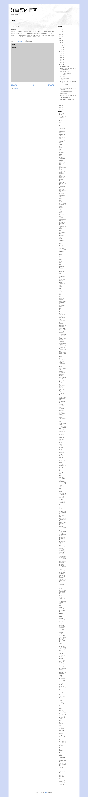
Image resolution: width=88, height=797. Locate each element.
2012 (60, 102)
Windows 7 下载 (62, 760)
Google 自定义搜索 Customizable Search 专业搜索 (62, 557)
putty (60, 694)
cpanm (60, 468)
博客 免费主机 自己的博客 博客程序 (62, 167)
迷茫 (60, 264)
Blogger (46, 792)
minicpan (61, 645)
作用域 (60, 446)
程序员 (60, 198)
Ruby (60, 702)
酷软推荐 (61, 251)
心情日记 (61, 341)
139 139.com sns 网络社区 (61, 114)
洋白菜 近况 (61, 372)
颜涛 (60, 366)
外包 (60, 311)
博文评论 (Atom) (17, 88)
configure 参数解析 (64, 84)
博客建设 (61, 195)
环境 (60, 233)
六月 (61, 55)
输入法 (60, 296)
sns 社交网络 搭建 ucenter (62, 715)
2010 (60, 105)
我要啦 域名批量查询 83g (62, 326)
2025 (60, 31)
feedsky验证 (61, 501)
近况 (60, 243)
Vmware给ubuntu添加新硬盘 (66, 86)
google (60, 545)
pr (59, 691)
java (60, 607)
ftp (59, 504)
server (60, 707)
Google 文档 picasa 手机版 (62, 553)
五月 (61, 57)
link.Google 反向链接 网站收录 (62, 620)
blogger (60, 455)
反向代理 (61, 214)
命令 (60, 275)
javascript (61, 613)
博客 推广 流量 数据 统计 (62, 177)
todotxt (60, 731)
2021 (60, 36)
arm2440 (61, 452)
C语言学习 (61, 460)
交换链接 (61, 240)
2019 (60, 38)
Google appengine (61, 570)
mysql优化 (61, 655)
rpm (59, 700)
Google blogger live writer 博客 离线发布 (62, 576)
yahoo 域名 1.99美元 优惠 (62, 776)
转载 (60, 441)
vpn (59, 749)
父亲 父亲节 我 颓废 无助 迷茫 (62, 223)
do (59, 479)
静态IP (60, 245)
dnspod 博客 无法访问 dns (62, 478)
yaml (60, 778)
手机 (60, 294)
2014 (60, 40)
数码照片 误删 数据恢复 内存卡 (62, 302)
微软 (60, 319)
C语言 (60, 459)
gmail (60, 526)
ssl (59, 725)
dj (59, 473)
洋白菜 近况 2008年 (61, 375)
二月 (61, 62)
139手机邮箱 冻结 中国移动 (62, 117)
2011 (60, 104)
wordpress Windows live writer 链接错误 (62, 770)
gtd (59, 588)
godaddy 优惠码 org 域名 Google (62, 528)
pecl (60, 675)
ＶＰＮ (60, 750)
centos (60, 462)
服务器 (60, 217)
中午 (60, 436)
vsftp (60, 753)
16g (59, 119)
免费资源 (61, 271)
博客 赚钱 (61, 189)
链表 (60, 258)
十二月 (62, 44)
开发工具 (61, 247)
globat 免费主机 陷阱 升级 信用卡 (62, 519)
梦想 (60, 262)
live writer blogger (61, 631)
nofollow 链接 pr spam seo (62, 660)
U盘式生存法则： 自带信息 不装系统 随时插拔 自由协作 (68, 69)
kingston (60, 616)
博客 (60, 155)
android (60, 447)
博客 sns (61, 193)
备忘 (60, 147)
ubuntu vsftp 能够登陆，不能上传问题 (68, 95)
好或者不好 (62, 80)
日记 (60, 291)
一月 (61, 64)
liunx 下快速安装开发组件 (65, 97)
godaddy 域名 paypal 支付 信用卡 (62, 542)
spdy (60, 720)
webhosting (61, 757)
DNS (60, 475)
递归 (60, 201)
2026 (60, 29)
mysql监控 (61, 653)
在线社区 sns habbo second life (62, 413)
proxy (60, 692)
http (59, 597)
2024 (60, 32)
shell (60, 708)
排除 (60, 286)
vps (59, 752)
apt (59, 449)
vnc (59, 747)
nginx (60, 658)
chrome (60, 464)
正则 (60, 421)
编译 (60, 154)
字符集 (60, 444)
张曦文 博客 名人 (62, 418)
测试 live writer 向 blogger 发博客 (67, 99)
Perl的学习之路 (62, 680)
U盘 (59, 735)
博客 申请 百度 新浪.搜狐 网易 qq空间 (62, 171)
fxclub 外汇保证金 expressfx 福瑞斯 (62, 507)
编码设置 (61, 152)
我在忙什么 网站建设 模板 (62, 330)
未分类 (60, 323)
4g (59, 125)
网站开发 (61, 317)
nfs (59, 656)
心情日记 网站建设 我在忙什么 (62, 346)
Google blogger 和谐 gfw (62, 573)
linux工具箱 (61, 629)
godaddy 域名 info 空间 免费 (62, 538)
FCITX (60, 499)
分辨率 (60, 216)
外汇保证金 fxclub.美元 (61, 314)
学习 (60, 358)
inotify (60, 605)
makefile (60, 633)
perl (59, 676)
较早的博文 (51, 85)
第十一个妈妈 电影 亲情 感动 (62, 204)
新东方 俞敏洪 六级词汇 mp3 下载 (62, 353)
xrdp (60, 774)
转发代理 (61, 439)
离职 (60, 253)
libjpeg (60, 618)
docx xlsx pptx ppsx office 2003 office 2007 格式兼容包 (62, 483)
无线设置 (61, 332)
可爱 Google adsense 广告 (62, 249)
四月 (61, 59)
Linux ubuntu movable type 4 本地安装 (62, 626)
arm (59, 450)
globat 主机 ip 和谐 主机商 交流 (62, 523)
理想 (60, 254)
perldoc (60, 682)
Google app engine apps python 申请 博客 (62, 565)
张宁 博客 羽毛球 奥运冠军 (62, 416)
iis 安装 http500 (62, 598)
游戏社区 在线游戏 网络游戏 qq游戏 (62, 398)
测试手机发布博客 (64, 93)
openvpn (61, 666)
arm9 (60, 454)
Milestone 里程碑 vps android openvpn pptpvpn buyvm (62, 639)
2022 (60, 34)
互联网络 (61, 232)
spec (60, 722)
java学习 (61, 608)
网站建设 (61, 316)
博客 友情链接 (62, 186)
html (60, 595)
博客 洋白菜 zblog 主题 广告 (62, 183)
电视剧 (60, 207)
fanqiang (61, 497)
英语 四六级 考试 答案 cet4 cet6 (62, 388)
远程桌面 (61, 408)
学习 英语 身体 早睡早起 (62, 360)
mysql (60, 651)
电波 (60, 206)
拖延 (60, 308)
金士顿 (60, 242)
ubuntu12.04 (61, 741)
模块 (60, 282)
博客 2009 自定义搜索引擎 (62, 158)
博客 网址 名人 (62, 179)
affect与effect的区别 (64, 66)
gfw (59, 509)
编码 (60, 151)
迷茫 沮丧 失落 (62, 266)
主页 (14, 21)
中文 (60, 432)
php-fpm (60, 686)
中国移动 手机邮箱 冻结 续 (62, 430)
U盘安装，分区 (62, 736)
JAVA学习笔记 (62, 610)
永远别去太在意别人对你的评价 (62, 392)
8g (59, 127)
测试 (60, 196)
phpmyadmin (61, 687)
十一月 (62, 45)
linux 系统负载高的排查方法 (66, 91)
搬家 (60, 142)
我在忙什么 (61, 328)
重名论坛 (61, 437)
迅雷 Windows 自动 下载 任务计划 (62, 364)
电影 (60, 209)
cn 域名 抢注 (61, 465)
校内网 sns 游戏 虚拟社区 (62, 339)
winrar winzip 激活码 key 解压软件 (62, 764)
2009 (60, 107)
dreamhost (61, 490)
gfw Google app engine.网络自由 (62, 512)
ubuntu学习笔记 (62, 742)
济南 (60, 237)
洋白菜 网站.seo (62, 380)
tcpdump (61, 730)
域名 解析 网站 (62, 401)
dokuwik (60, 486)
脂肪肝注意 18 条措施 (64, 71)
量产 (60, 261)
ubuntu (60, 739)
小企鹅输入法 (62, 334)
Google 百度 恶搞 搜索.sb (62, 547)
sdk (59, 705)
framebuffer (61, 502)
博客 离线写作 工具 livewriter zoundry (62, 163)
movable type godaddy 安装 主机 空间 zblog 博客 (62, 648)
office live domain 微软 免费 (62, 664)
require (60, 698)
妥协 (60, 309)
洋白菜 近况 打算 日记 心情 (62, 378)
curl (59, 470)
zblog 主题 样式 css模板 (62, 783)
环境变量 (61, 235)
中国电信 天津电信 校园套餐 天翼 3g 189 (62, 427)
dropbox (60, 491)
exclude (60, 496)
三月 (61, 60)
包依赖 (60, 144)
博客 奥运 (61, 160)
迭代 (60, 212)
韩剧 (60, 230)
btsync (60, 457)
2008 (60, 109)
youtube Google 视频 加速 (62, 781)
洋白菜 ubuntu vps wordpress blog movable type (62, 384)
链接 (60, 259)
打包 (60, 200)
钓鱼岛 (60, 211)
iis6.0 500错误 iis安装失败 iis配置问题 (62, 602)
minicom (60, 643)
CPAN (60, 467)
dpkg (60, 488)
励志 (60, 256)
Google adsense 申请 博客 (62, 562)
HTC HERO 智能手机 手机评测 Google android (62, 591)
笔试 (60, 149)
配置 (60, 288)
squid (60, 723)
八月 (61, 51)
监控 (60, 238)
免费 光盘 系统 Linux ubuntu (62, 269)
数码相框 (61, 299)
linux (60, 623)
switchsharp (61, 728)
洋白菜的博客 (24, 10)
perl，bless (61, 678)
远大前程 (61, 410)
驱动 (60, 290)
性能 (60, 356)
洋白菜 (60, 371)
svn (59, 726)
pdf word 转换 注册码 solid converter (62, 669)
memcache (61, 635)
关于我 (60, 228)
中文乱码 (61, 434)
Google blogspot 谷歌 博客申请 (62, 580)
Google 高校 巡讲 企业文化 (62, 550)
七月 (61, 53)
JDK (60, 614)
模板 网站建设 (62, 276)
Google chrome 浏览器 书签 (62, 584)
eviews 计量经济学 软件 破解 (62, 494)
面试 (60, 273)
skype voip (61, 710)
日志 (60, 293)
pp (59, 689)
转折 (60, 442)
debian (60, 472)
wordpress (61, 767)
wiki (59, 758)
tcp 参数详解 (62, 76)
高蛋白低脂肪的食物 (64, 78)
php (59, 684)
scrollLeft (61, 703)
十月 (61, 47)
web (60, 755)
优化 (60, 395)
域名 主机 (61, 404)
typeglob (60, 733)
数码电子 (61, 298)
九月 (61, 49)
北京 (60, 146)
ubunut (60, 745)
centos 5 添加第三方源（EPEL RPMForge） (66, 74)
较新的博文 (14, 85)
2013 (60, 42)
